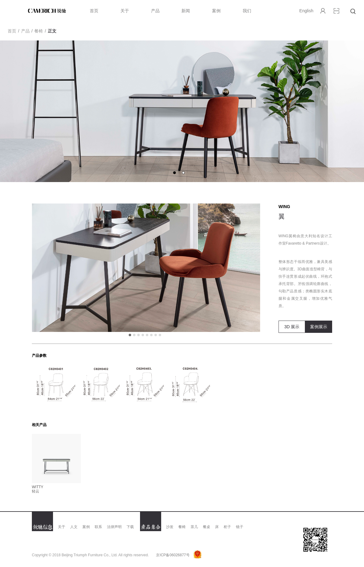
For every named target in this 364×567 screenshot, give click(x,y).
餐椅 (38, 31)
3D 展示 (292, 326)
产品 (155, 10)
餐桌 (206, 527)
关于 (124, 10)
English (306, 10)
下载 (130, 527)
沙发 (169, 527)
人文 (74, 527)
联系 (98, 527)
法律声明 (114, 527)
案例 (216, 10)
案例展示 (318, 326)
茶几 (194, 527)
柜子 (227, 527)
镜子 (239, 527)
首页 (94, 10)
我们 (247, 10)
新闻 (185, 10)
